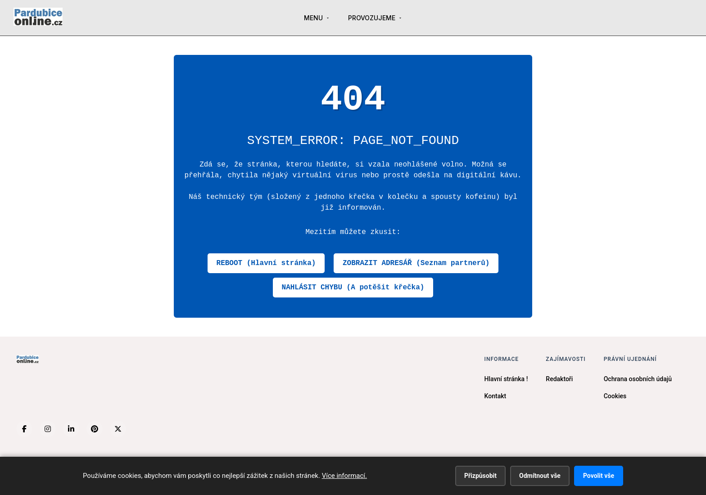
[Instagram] (48, 429)
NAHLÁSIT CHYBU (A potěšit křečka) (353, 288)
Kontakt (495, 396)
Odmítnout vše (540, 475)
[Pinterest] (94, 429)
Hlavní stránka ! (506, 378)
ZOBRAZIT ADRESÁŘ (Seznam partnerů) (416, 263)
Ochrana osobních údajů (638, 378)
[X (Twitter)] (118, 429)
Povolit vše (598, 475)
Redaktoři (559, 378)
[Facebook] (24, 429)
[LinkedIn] (71, 429)
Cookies (615, 396)
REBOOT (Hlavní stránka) (266, 263)
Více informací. (344, 476)
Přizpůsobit (480, 475)
